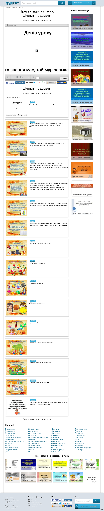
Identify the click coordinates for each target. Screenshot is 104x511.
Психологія (80, 443)
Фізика (32, 450)
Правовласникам (35, 502)
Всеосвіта (33, 506)
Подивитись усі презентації (91, 479)
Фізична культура (58, 450)
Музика (32, 439)
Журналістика (81, 435)
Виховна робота (12, 433)
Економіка (56, 435)
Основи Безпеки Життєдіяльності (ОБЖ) (39, 441)
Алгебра (56, 429)
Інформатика (11, 429)
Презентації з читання (17, 7)
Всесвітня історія (35, 433)
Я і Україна (56, 452)
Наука (78, 439)
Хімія (8, 452)
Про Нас (33, 500)
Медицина (10, 439)
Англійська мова (82, 429)
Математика (80, 437)
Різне (8, 445)
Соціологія (80, 445)
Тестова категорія (12, 447)
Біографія (56, 431)
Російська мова (58, 445)
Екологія (33, 435)
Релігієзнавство (35, 445)
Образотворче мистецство (15, 441)
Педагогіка (56, 441)
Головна (7, 7)
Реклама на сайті (36, 504)
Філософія (80, 450)
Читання (33, 452)
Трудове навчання (36, 447)
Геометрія (80, 433)
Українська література (84, 447)
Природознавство (59, 443)
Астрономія (34, 431)
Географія (56, 433)
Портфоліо (10, 443)
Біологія (79, 431)
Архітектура (11, 431)
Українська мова (12, 450)
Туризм (55, 447)
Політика (79, 441)
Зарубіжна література (14, 437)
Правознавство (35, 443)
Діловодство (11, 435)
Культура (56, 437)
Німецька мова (58, 439)
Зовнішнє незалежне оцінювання (39, 437)
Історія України (35, 429)
